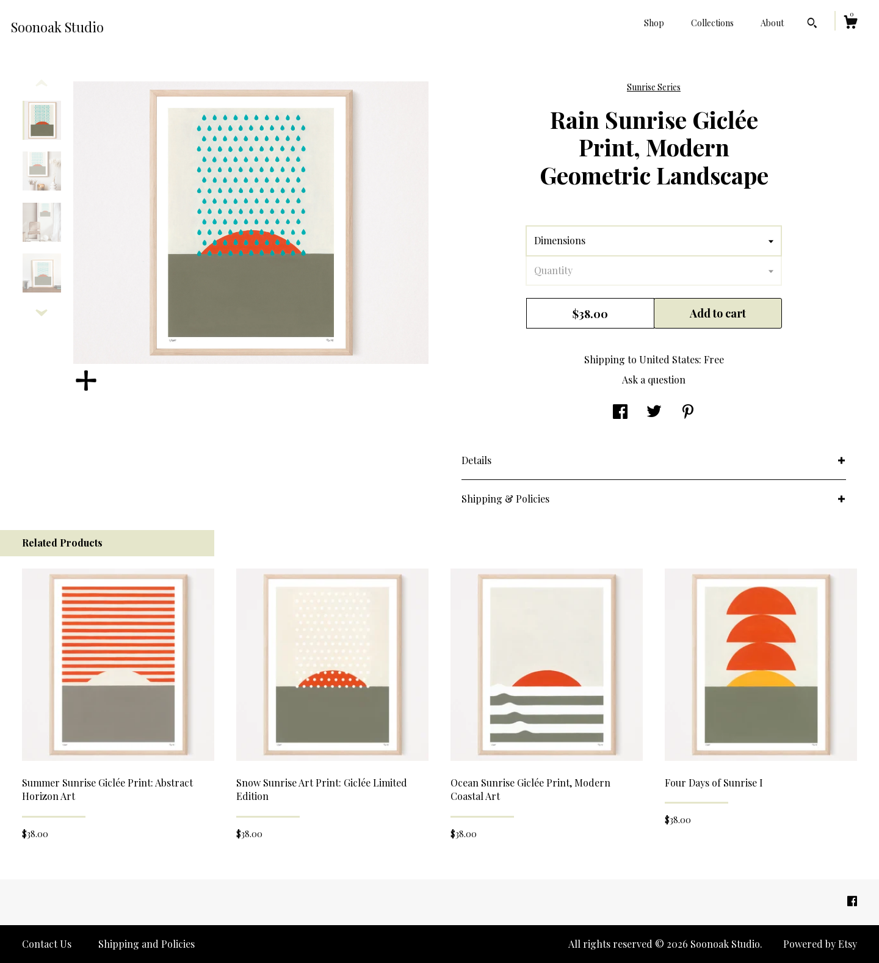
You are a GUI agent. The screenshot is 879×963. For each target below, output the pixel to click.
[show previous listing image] (41, 83)
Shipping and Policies (146, 943)
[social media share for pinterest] (688, 412)
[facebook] (852, 901)
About (772, 23)
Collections (712, 23)
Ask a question (653, 379)
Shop (654, 23)
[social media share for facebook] (620, 412)
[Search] (812, 24)
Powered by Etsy (820, 943)
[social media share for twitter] (654, 412)
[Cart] (850, 23)
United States (669, 359)
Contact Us (46, 943)
